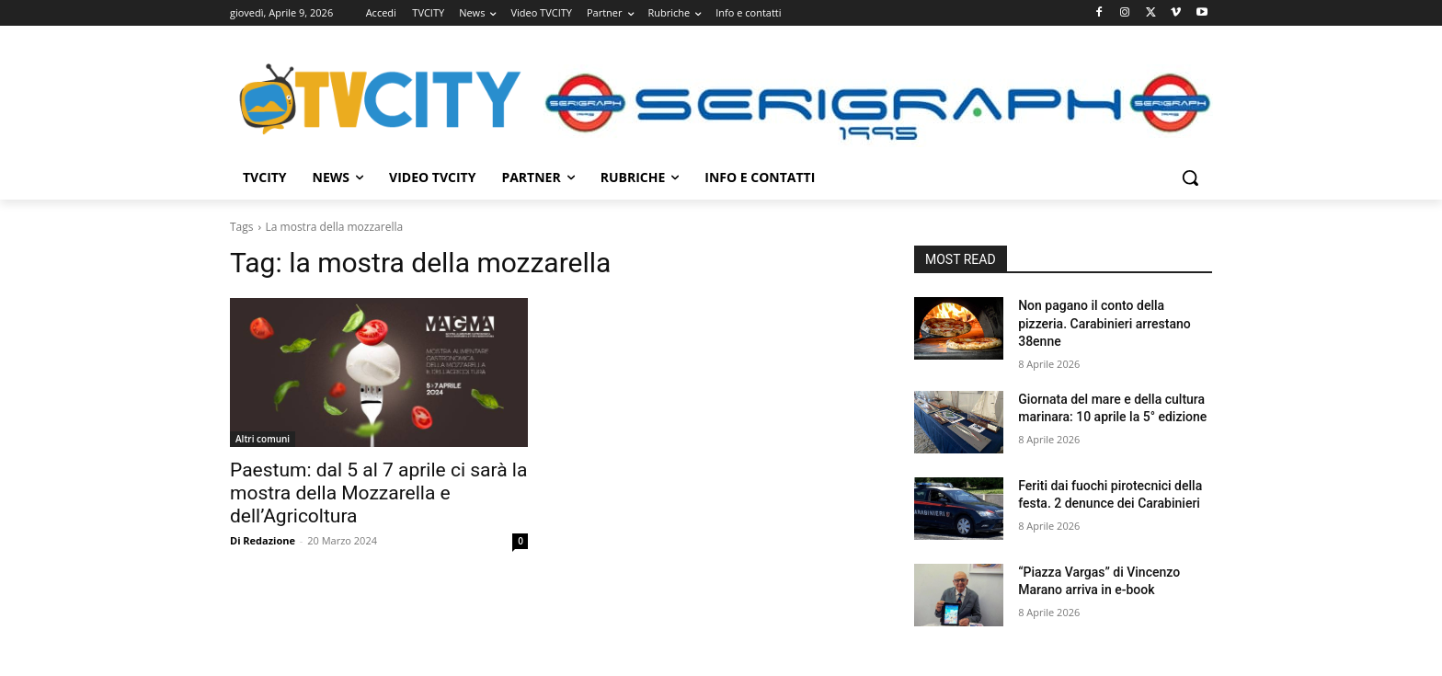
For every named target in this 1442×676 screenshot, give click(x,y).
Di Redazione (262, 540)
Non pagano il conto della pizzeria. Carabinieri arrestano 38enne (1104, 323)
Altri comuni (262, 438)
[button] (1190, 177)
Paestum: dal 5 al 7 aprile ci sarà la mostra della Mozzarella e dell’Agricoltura (378, 493)
